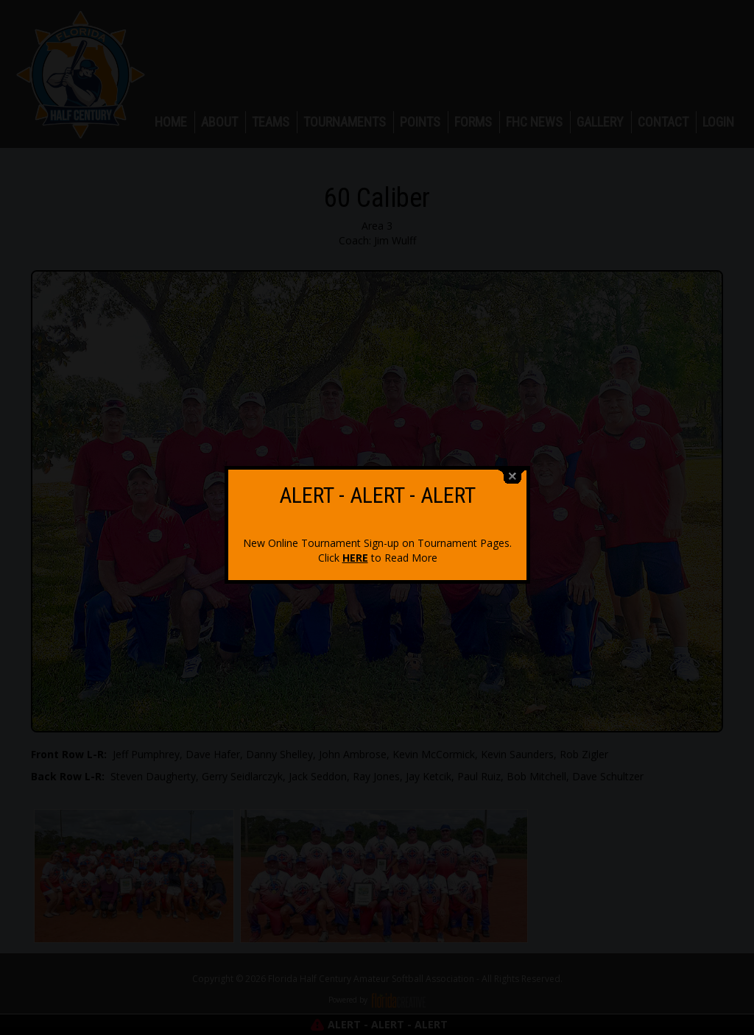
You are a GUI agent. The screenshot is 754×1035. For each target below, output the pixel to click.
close (512, 469)
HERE (355, 550)
